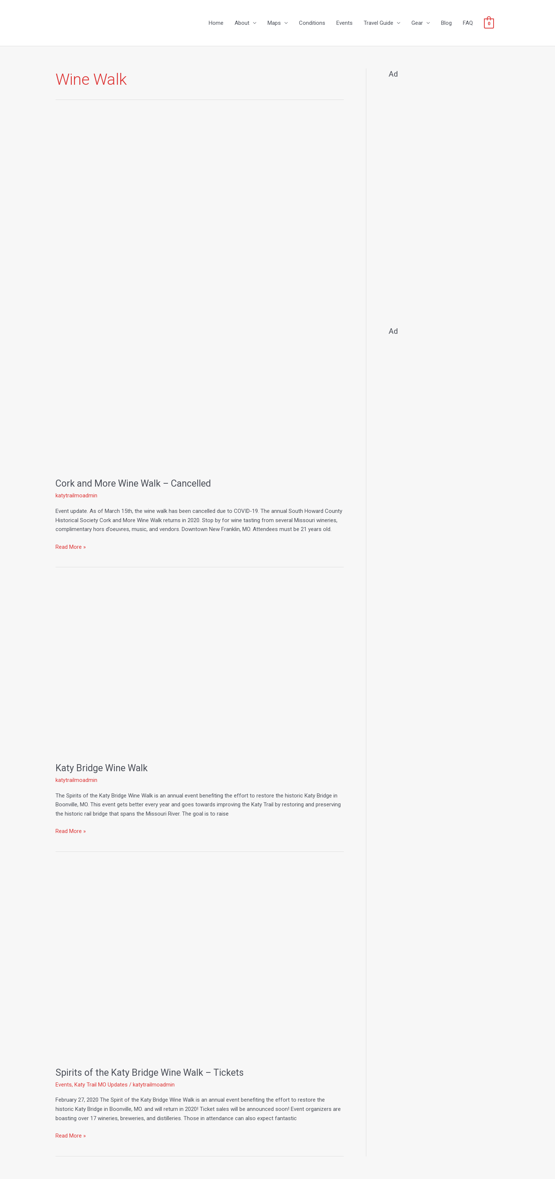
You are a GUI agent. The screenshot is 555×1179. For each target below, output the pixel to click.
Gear (417, 23)
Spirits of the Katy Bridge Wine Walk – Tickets (151, 1072)
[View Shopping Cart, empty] (489, 23)
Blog (446, 23)
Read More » (71, 546)
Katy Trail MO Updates (101, 1085)
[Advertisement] (443, 199)
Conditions (312, 23)
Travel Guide (378, 23)
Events (344, 23)
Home (216, 23)
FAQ (468, 23)
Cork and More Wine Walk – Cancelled (136, 483)
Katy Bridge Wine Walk (102, 768)
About (242, 23)
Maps (274, 23)
